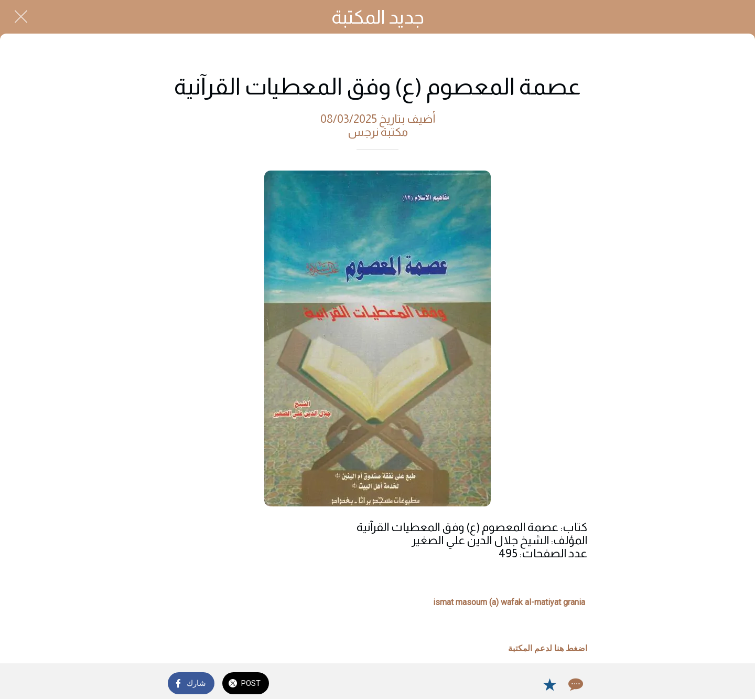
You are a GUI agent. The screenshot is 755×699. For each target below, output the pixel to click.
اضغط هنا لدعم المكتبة (547, 648)
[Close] (21, 16)
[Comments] (574, 684)
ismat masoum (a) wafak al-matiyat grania (509, 602)
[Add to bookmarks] (549, 684)
